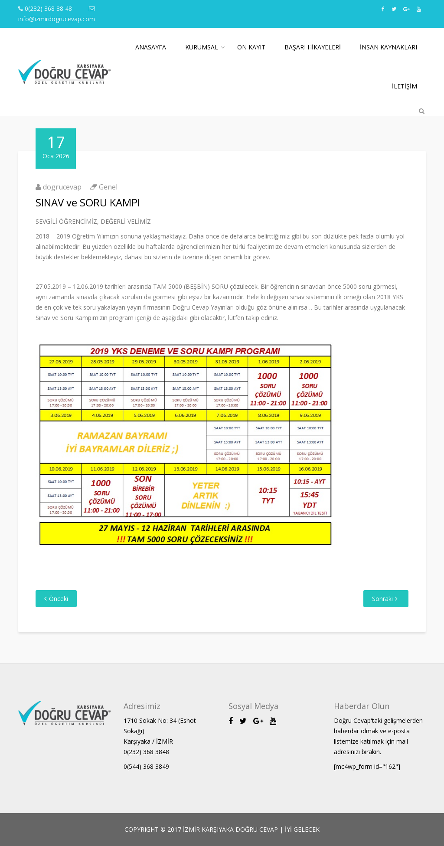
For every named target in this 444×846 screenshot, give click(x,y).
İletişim (404, 86)
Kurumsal (201, 47)
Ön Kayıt (251, 47)
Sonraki (382, 598)
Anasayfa (150, 47)
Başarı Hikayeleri (312, 47)
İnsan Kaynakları (388, 47)
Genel (108, 187)
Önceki (58, 598)
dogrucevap (62, 187)
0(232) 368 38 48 (45, 8)
